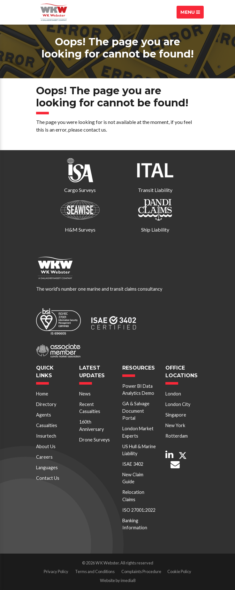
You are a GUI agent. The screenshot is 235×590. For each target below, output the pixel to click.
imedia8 (128, 580)
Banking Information (134, 524)
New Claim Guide (132, 478)
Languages (47, 467)
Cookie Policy (179, 571)
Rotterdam (176, 436)
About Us (46, 446)
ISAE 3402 (132, 464)
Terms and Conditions (95, 571)
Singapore (175, 415)
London (173, 393)
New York (175, 425)
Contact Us (47, 478)
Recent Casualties (89, 408)
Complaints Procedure (141, 571)
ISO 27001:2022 (138, 510)
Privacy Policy (56, 571)
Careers (44, 457)
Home (42, 393)
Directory (46, 404)
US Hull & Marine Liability (139, 450)
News (85, 393)
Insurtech (46, 436)
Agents (43, 415)
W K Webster (53, 12)
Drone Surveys (94, 439)
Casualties (46, 425)
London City (177, 404)
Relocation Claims (133, 495)
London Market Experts (138, 432)
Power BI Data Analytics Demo (138, 389)
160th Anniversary (91, 425)
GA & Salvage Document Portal (135, 411)
